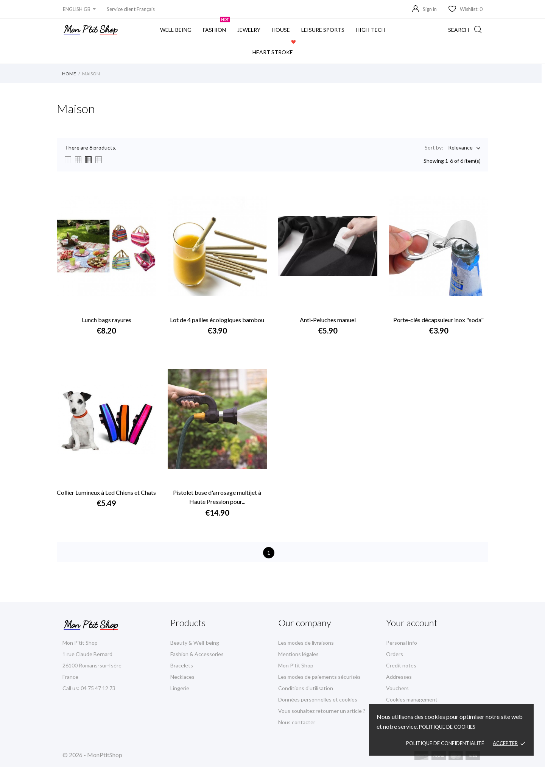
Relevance (460, 148)
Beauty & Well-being (194, 642)
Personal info (401, 642)
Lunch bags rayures (106, 319)
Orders (394, 654)
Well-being (176, 30)
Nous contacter (296, 722)
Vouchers (397, 688)
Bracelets (181, 665)
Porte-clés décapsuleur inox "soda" (438, 319)
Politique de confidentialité (445, 743)
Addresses (399, 676)
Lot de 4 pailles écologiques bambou (217, 319)
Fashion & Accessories (197, 654)
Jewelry (248, 30)
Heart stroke (274, 48)
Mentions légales (298, 654)
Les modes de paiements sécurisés (319, 676)
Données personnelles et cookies (317, 699)
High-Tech (370, 30)
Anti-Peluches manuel (328, 319)
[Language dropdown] (79, 9)
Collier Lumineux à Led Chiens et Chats (106, 492)
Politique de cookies (447, 727)
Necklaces (182, 676)
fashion (216, 26)
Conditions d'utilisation (305, 688)
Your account (412, 622)
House (281, 30)
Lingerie (179, 688)
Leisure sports (322, 30)
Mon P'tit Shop (295, 665)
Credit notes (401, 665)
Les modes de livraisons (306, 642)
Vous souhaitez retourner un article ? (321, 711)
